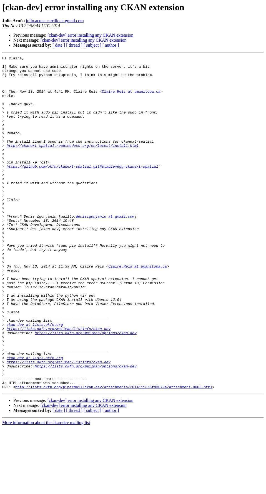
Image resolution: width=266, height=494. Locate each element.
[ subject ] (92, 45)
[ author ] (110, 45)
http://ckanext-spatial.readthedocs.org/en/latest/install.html (73, 163)
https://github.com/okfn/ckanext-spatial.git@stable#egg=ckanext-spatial (82, 188)
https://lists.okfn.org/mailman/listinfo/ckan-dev (59, 383)
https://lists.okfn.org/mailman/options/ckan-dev (86, 388)
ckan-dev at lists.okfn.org (35, 378)
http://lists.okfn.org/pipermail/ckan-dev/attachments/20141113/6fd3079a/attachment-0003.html (113, 453)
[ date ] (58, 45)
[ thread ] (74, 45)
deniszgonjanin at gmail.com (105, 248)
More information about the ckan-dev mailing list (46, 489)
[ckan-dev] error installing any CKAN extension (90, 35)
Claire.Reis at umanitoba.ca (131, 98)
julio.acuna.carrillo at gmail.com (55, 20)
